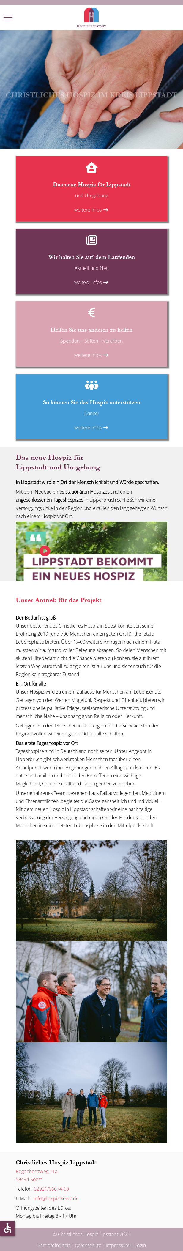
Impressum (118, 1245)
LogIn (140, 1245)
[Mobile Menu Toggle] (8, 17)
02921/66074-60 (51, 1189)
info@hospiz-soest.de (55, 1198)
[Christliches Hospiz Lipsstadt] (91, 17)
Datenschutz (88, 1245)
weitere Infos (91, 210)
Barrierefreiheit (53, 1245)
